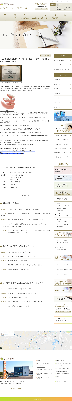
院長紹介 (15, 16)
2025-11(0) (56, 107)
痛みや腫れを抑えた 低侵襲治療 (62, 209)
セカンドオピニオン (60, 365)
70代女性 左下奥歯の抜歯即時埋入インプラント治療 (18, 256)
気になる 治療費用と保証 (35, 16)
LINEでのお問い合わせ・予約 (41, 8)
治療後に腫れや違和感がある (64, 269)
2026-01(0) (57, 98)
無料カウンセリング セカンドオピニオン (45, 16)
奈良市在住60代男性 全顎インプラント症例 (16, 252)
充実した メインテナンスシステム (63, 220)
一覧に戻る (25, 195)
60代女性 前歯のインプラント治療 (14, 260)
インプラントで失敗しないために (62, 368)
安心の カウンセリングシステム (63, 204)
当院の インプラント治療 (25, 16)
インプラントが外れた (62, 264)
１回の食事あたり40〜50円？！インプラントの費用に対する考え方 (22, 219)
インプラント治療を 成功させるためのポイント (64, 241)
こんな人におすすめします (61, 144)
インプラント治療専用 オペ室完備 (62, 225)
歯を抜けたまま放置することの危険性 (63, 363)
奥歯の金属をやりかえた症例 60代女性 (15, 269)
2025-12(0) (57, 102)
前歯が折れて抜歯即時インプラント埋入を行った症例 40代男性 (21, 265)
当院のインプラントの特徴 (61, 157)
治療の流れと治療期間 (60, 148)
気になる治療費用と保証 (61, 357)
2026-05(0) (57, 79)
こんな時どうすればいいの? (61, 371)
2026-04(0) (57, 84)
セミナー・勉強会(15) (60, 64)
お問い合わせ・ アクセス (55, 16)
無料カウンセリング (60, 360)
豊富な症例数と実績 (62, 199)
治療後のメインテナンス (60, 152)
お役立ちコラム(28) (59, 60)
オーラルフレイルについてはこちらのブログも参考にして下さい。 (17, 151)
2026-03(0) (57, 88)
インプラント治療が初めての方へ (43, 363)
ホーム (5, 16)
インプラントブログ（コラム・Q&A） (63, 379)
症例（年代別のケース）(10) (61, 69)
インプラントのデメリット (61, 139)
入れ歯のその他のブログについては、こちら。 (12, 153)
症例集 (65, 16)
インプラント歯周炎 (62, 274)
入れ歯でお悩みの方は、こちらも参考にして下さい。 (14, 148)
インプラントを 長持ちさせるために (62, 248)
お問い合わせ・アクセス (61, 381)
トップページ (39, 357)
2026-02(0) (57, 93)
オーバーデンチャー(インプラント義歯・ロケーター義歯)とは (20, 209)
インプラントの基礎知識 (60, 135)
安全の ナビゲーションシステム (63, 214)
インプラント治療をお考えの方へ (62, 373)
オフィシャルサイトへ (16, 388)
